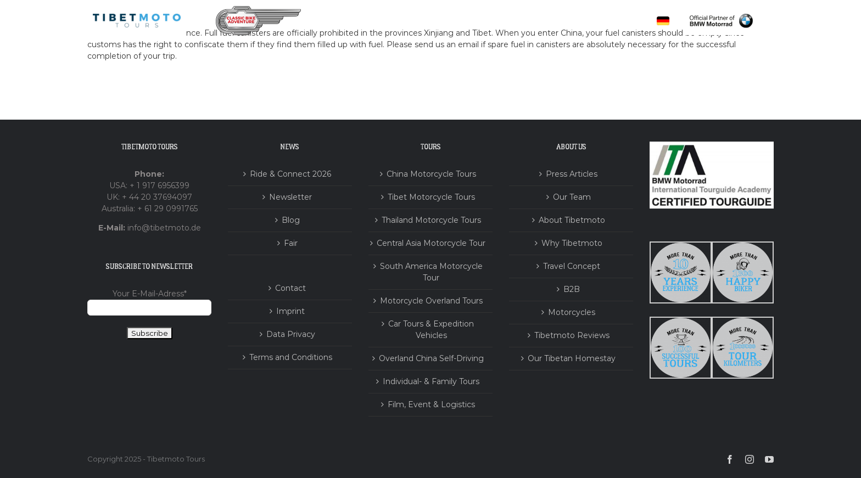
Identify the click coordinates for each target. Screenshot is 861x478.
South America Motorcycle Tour (431, 272)
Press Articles (571, 174)
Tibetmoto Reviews (572, 335)
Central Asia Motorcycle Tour (431, 243)
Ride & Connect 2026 (290, 174)
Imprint (290, 311)
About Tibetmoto (572, 220)
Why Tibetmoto (571, 243)
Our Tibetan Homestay (572, 358)
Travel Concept (571, 266)
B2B (571, 289)
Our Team (572, 197)
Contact (290, 288)
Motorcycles (571, 312)
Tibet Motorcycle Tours (431, 197)
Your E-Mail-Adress (150, 294)
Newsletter (290, 197)
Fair (291, 243)
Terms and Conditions (290, 357)
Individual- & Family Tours (431, 381)
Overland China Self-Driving (431, 358)
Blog (291, 220)
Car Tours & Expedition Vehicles (431, 329)
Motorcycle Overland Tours (431, 301)
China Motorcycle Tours (431, 174)
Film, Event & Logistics (431, 404)
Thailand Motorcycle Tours (431, 220)
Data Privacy (290, 334)
